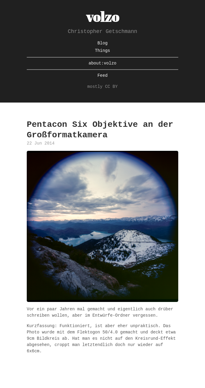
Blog (102, 43)
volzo (102, 16)
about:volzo (102, 63)
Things (102, 51)
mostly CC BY (102, 87)
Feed (102, 76)
